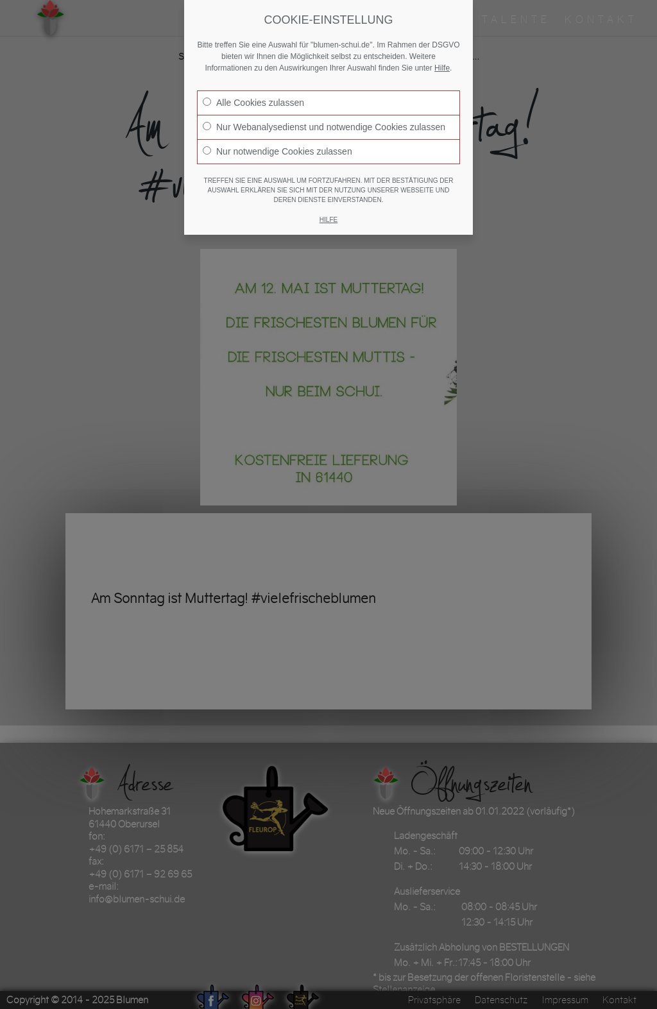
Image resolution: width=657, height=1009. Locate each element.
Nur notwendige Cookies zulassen (277, 151)
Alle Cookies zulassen (253, 103)
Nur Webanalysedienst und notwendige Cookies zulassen (324, 127)
